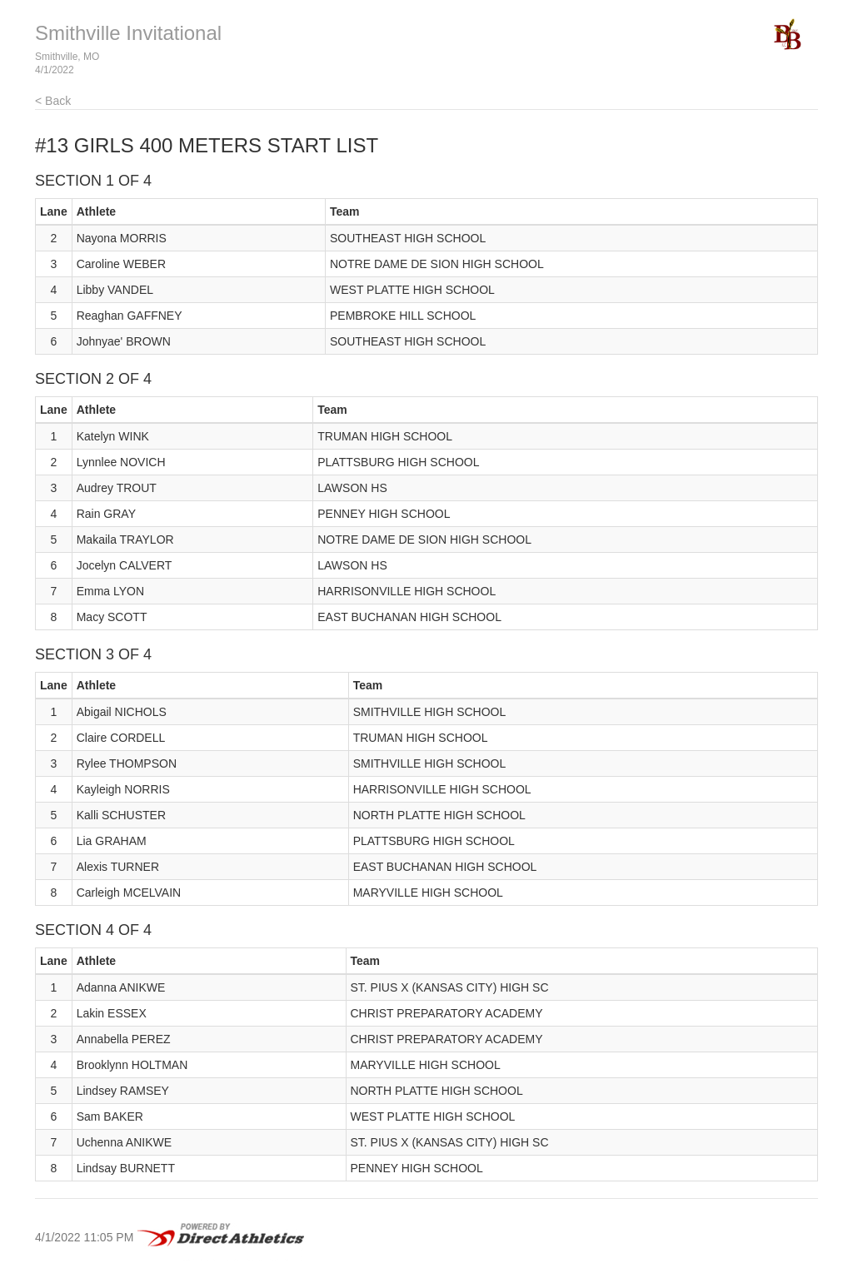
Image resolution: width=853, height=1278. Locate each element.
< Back (53, 100)
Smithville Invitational (128, 33)
